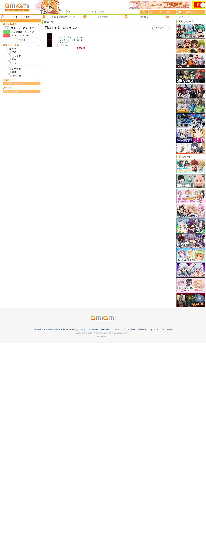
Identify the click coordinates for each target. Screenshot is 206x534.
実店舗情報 (93, 329)
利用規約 (116, 329)
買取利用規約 (143, 329)
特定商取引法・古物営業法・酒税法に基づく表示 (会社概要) (59, 329)
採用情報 (105, 329)
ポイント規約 (129, 329)
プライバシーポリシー (162, 329)
